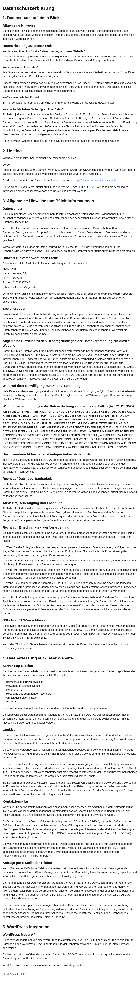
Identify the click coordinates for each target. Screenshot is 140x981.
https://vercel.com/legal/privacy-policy (96, 180)
